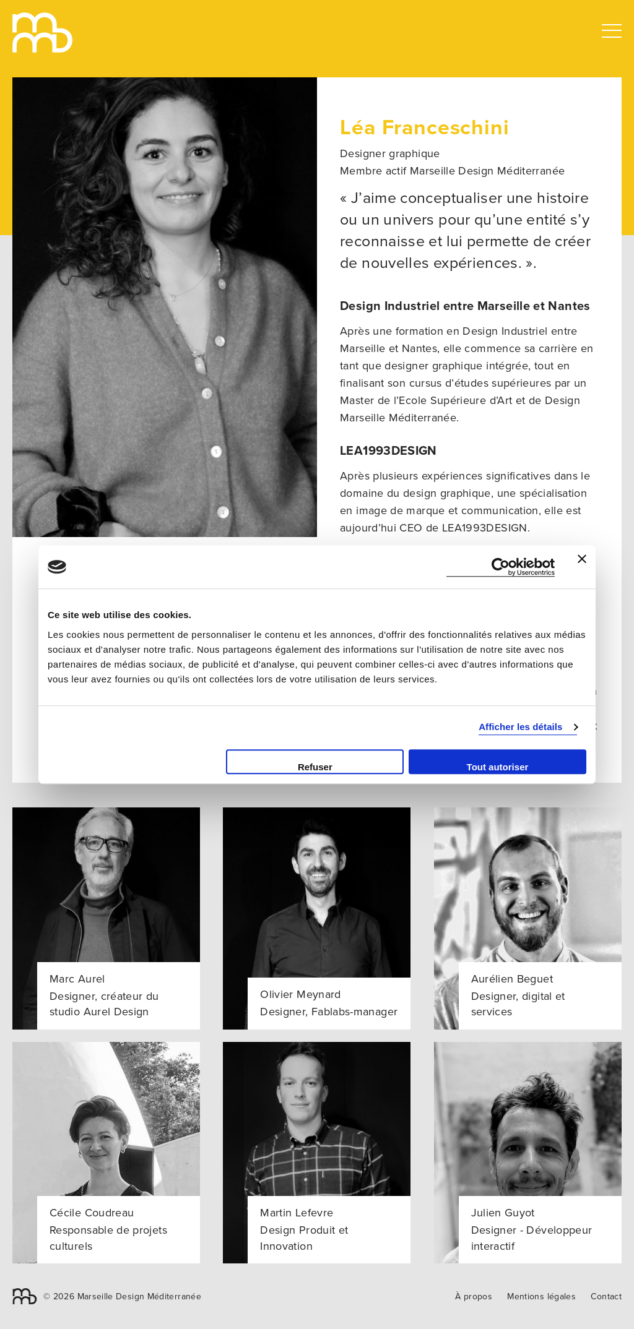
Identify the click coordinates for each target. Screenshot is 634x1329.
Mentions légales (541, 1296)
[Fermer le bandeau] (582, 566)
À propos (473, 1296)
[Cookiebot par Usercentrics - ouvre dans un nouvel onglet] (500, 567)
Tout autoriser (498, 767)
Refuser (315, 767)
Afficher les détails (520, 726)
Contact (606, 1296)
